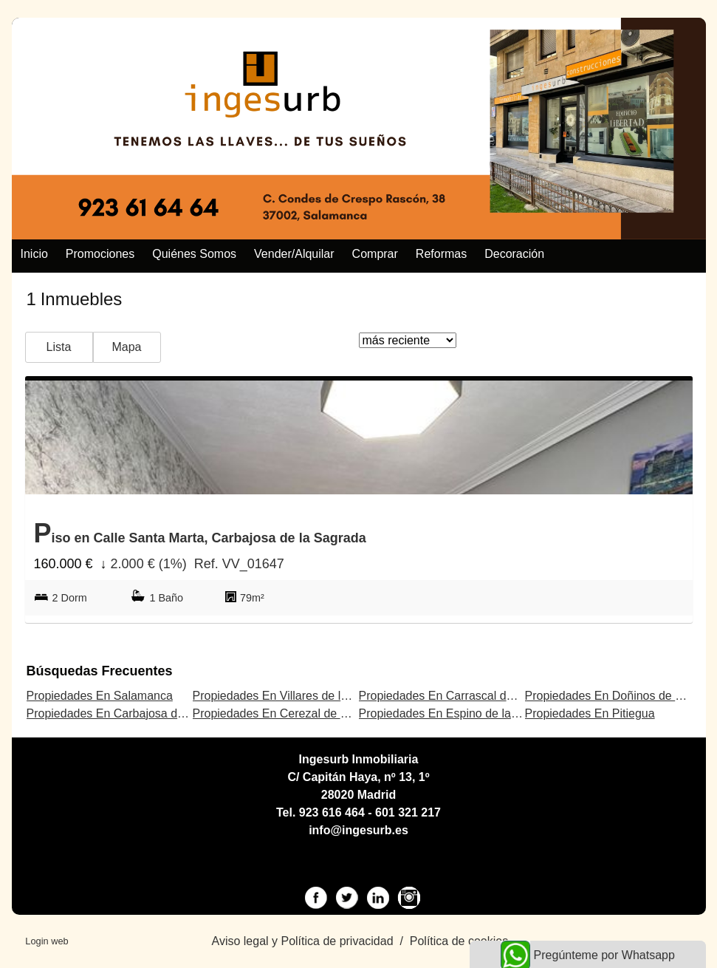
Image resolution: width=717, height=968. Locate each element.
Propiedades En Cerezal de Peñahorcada (302, 713)
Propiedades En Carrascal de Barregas (461, 695)
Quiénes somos (194, 254)
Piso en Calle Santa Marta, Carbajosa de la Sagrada (200, 533)
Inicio (34, 254)
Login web (46, 941)
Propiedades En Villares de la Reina (287, 695)
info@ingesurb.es (358, 830)
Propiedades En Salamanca (100, 695)
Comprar (375, 254)
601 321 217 (408, 812)
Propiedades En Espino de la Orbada (456, 713)
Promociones (100, 254)
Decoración (514, 254)
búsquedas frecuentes (100, 671)
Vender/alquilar (294, 254)
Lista (59, 347)
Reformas (441, 254)
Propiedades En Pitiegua (590, 713)
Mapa (126, 347)
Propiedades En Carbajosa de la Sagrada (135, 713)
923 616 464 (332, 812)
